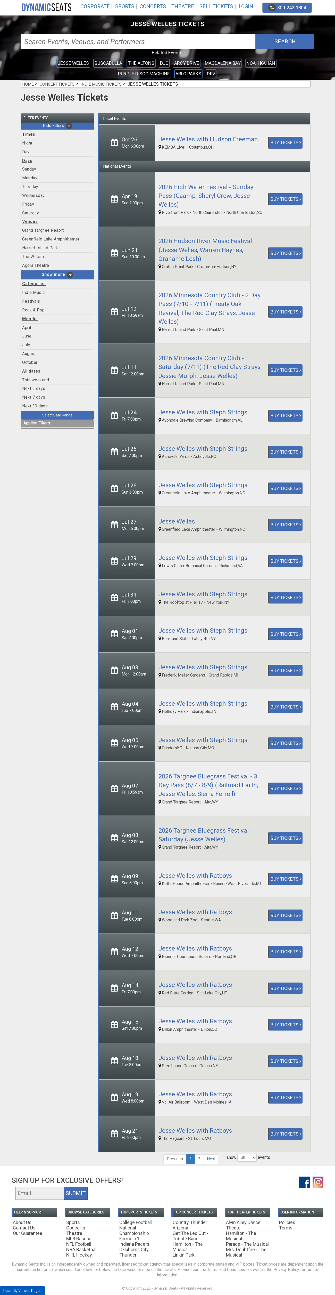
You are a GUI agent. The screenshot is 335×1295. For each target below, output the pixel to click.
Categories (34, 283)
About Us (22, 1222)
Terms (285, 1227)
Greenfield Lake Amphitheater (50, 239)
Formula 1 (129, 1238)
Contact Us (24, 1227)
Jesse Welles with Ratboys (195, 875)
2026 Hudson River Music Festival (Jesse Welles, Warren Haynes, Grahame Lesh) (205, 249)
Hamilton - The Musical (188, 1246)
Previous (175, 1158)
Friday (28, 204)
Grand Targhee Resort (43, 230)
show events (248, 1158)
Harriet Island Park (40, 247)
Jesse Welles (73, 63)
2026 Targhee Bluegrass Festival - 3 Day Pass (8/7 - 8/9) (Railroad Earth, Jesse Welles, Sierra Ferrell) (208, 785)
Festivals (31, 301)
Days (27, 160)
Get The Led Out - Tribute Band (190, 1235)
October (30, 362)
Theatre (182, 6)
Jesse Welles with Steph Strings (202, 412)
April (26, 327)
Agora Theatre (35, 265)
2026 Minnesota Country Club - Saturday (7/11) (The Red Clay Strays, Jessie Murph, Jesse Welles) (210, 367)
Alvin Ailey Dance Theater (243, 1225)
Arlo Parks (188, 73)
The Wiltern (33, 256)
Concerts (153, 6)
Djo (164, 63)
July (26, 344)
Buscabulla (108, 63)
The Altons (141, 63)
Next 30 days (35, 406)
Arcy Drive (186, 63)
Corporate (95, 6)
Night (27, 143)
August (29, 353)
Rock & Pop (33, 310)
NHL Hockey (79, 1255)
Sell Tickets (216, 6)
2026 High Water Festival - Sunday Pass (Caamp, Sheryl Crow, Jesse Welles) (205, 195)
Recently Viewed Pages (22, 1291)
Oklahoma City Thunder (134, 1252)
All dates (31, 371)
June (26, 336)
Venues (30, 221)
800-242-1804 (287, 7)
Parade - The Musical (247, 1244)
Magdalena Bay (223, 63)
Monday (29, 177)
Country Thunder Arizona (190, 1225)
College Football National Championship (135, 1228)
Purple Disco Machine (144, 73)
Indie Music (33, 292)
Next (211, 1158)
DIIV (211, 73)
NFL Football (78, 1244)
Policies (287, 1222)
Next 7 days (33, 397)
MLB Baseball (80, 1238)
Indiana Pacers (134, 1244)
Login (246, 6)
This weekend (35, 379)
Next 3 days (33, 388)
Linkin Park (184, 1255)
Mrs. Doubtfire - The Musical (246, 1252)
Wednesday (33, 195)
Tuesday (30, 186)
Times (28, 134)
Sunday (29, 169)
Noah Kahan (260, 63)
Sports (124, 6)
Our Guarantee (27, 1233)
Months (30, 318)
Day (26, 151)
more (59, 274)
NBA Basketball (81, 1249)
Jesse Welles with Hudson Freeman (208, 139)
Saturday (30, 213)
